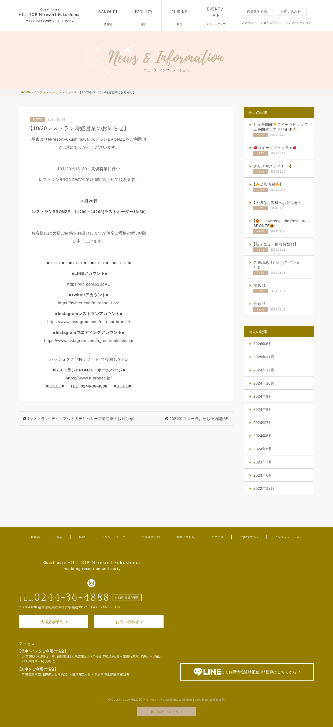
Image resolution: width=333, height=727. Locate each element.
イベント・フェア (113, 537)
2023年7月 (262, 462)
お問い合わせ (291, 11)
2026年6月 (262, 343)
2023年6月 (262, 475)
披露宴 (35, 537)
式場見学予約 (257, 11)
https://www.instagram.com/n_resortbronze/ (88, 321)
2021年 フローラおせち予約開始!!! (197, 418)
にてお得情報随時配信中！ (245, 672)
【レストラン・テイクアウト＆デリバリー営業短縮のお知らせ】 (79, 418)
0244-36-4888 (72, 597)
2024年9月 (262, 396)
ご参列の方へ (269, 22)
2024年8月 (262, 409)
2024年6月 (262, 435)
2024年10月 (264, 383)
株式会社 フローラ (165, 711)
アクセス (247, 22)
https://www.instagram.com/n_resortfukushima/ (89, 340)
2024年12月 (264, 369)
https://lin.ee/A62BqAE (88, 284)
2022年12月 (264, 488)
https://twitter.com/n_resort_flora (89, 303)
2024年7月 (262, 422)
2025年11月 (264, 356)
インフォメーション (298, 22)
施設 (59, 537)
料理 (82, 537)
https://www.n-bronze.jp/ (89, 378)
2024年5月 (262, 448)
